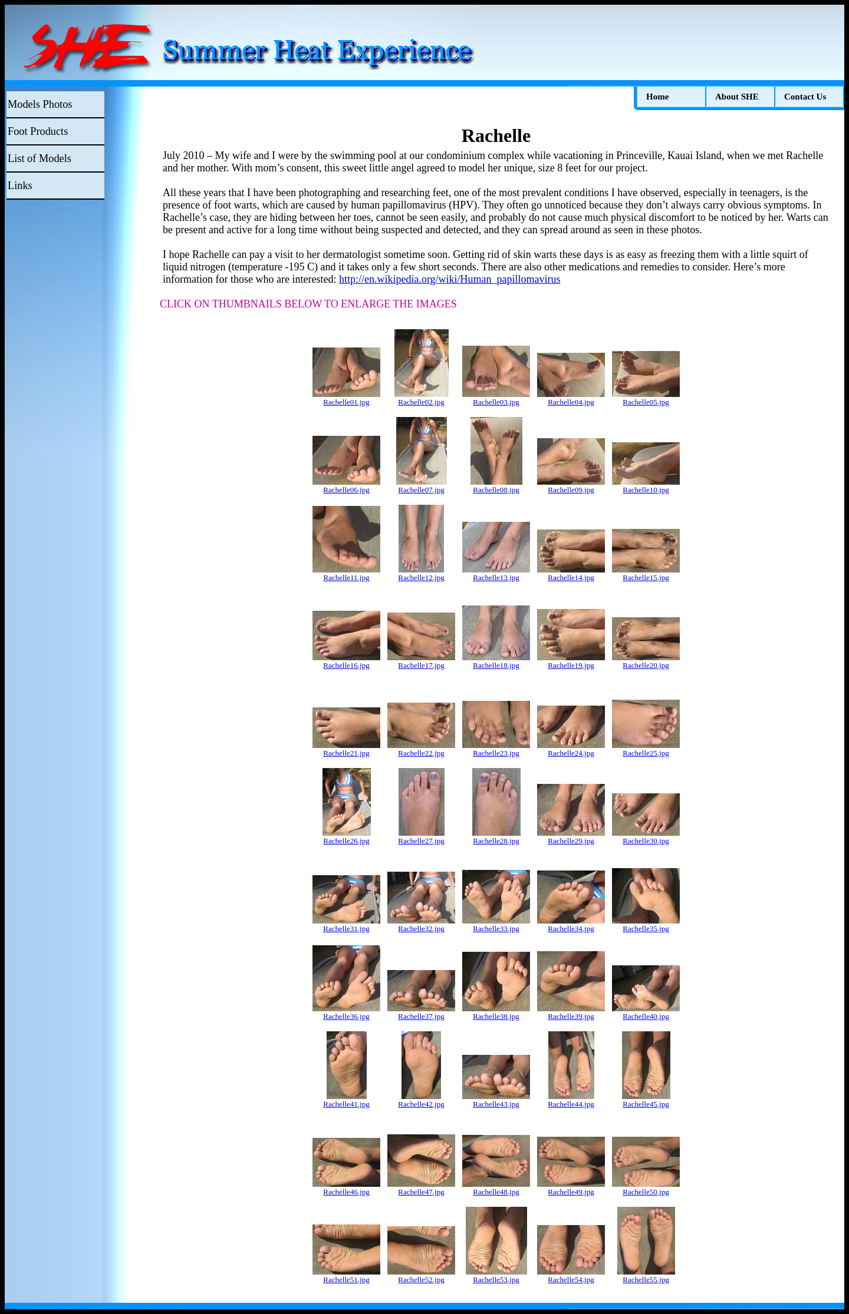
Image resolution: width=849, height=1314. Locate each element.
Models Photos (40, 104)
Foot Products (38, 131)
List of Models (39, 158)
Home (657, 96)
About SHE (737, 96)
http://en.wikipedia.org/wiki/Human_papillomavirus (450, 279)
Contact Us (805, 96)
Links (20, 185)
